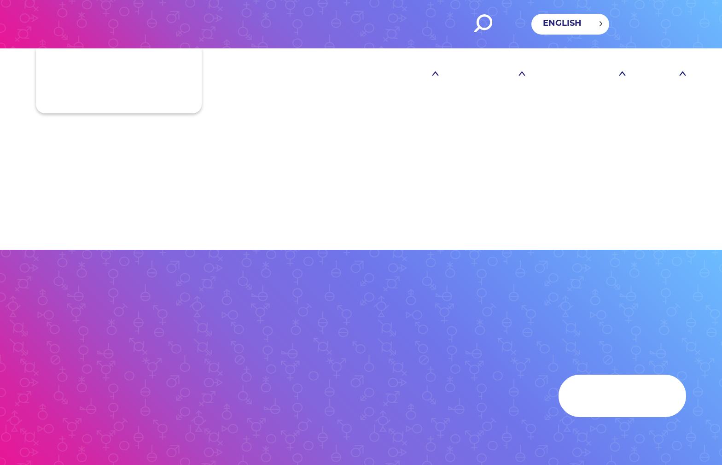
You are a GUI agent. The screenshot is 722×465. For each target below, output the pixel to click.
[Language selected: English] (570, 24)
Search (483, 23)
